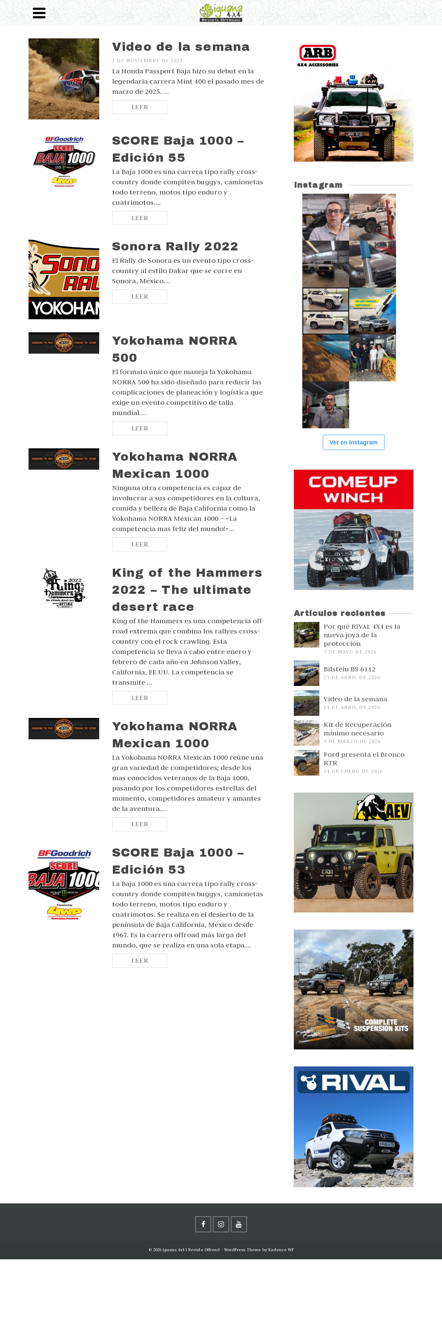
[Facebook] (203, 1224)
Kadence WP (281, 1249)
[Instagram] (221, 1224)
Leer (139, 106)
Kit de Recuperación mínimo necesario (357, 728)
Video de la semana (355, 698)
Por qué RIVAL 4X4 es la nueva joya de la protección (362, 635)
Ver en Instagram (354, 442)
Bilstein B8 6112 (350, 669)
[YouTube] (239, 1224)
